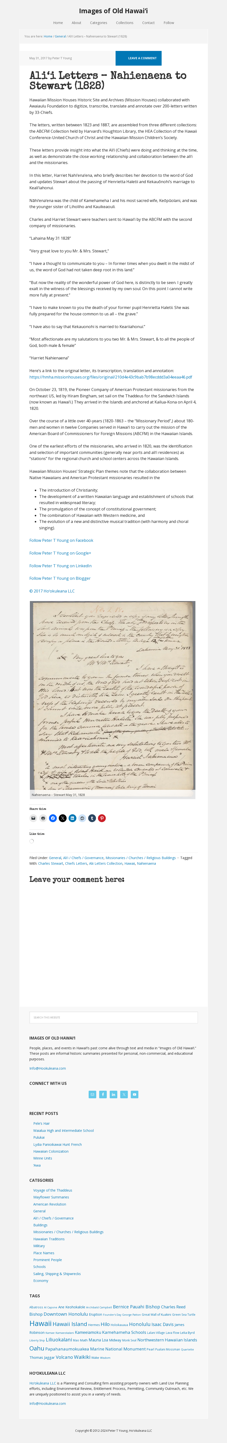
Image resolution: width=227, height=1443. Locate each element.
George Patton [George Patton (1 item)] (131, 1314)
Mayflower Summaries (51, 1197)
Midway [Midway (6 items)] (115, 1340)
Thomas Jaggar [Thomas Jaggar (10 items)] (42, 1357)
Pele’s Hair (41, 1123)
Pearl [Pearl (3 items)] (150, 1349)
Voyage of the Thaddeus (52, 1190)
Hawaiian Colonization (51, 1151)
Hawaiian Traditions (49, 1239)
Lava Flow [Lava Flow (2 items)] (172, 1333)
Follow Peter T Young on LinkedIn (61, 565)
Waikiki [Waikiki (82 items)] (82, 1356)
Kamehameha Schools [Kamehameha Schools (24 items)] (124, 1332)
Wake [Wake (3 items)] (95, 1358)
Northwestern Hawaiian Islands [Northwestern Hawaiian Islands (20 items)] (167, 1340)
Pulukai (39, 1137)
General (55, 857)
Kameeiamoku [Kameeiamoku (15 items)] (88, 1332)
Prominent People (47, 1259)
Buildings (40, 1225)
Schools (39, 1266)
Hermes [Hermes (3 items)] (94, 1325)
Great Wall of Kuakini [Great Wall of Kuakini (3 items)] (156, 1315)
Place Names (43, 1253)
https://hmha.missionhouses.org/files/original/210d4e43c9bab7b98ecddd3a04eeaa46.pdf (110, 377)
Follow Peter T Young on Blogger (60, 578)
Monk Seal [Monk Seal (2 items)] (129, 1340)
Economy (40, 1280)
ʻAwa (37, 1165)
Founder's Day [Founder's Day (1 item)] (112, 1314)
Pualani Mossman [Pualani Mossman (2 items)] (167, 1349)
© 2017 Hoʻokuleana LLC (52, 591)
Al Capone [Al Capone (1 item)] (50, 1307)
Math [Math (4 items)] (84, 1340)
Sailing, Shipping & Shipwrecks (57, 1273)
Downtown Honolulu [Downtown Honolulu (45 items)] (66, 1314)
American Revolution (49, 1204)
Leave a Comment (142, 58)
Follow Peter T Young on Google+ (60, 553)
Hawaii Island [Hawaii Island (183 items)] (70, 1324)
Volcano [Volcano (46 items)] (64, 1357)
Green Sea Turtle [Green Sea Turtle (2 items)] (183, 1314)
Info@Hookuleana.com (47, 1068)
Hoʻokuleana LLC (42, 1383)
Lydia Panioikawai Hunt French (57, 1144)
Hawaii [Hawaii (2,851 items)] (40, 1323)
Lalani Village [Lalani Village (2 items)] (156, 1333)
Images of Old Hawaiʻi (113, 10)
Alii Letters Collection (105, 863)
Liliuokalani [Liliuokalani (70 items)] (59, 1339)
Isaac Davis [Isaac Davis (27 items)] (163, 1324)
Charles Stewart (50, 863)
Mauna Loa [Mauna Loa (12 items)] (98, 1340)
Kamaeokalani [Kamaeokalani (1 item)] (65, 1333)
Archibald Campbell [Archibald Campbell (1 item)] (99, 1307)
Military (39, 1245)
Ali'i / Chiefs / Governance (83, 857)
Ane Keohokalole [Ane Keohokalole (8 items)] (71, 1307)
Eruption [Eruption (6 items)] (95, 1314)
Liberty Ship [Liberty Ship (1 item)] (37, 1340)
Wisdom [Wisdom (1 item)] (105, 1358)
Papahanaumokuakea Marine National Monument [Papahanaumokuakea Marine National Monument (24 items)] (95, 1349)
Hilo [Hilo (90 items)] (105, 1324)
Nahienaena (146, 863)
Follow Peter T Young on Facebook (61, 540)
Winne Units (42, 1158)
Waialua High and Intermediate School (63, 1130)
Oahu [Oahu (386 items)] (36, 1348)
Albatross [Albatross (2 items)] (36, 1307)
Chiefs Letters (76, 863)
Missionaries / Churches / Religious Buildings (141, 857)
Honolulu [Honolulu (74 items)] (140, 1324)
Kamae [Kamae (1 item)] (50, 1333)
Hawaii (129, 863)
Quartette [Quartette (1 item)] (187, 1349)
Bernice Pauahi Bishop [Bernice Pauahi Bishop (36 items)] (136, 1307)
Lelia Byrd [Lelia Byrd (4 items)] (187, 1332)
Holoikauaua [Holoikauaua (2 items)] (119, 1325)
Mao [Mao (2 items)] (76, 1340)
